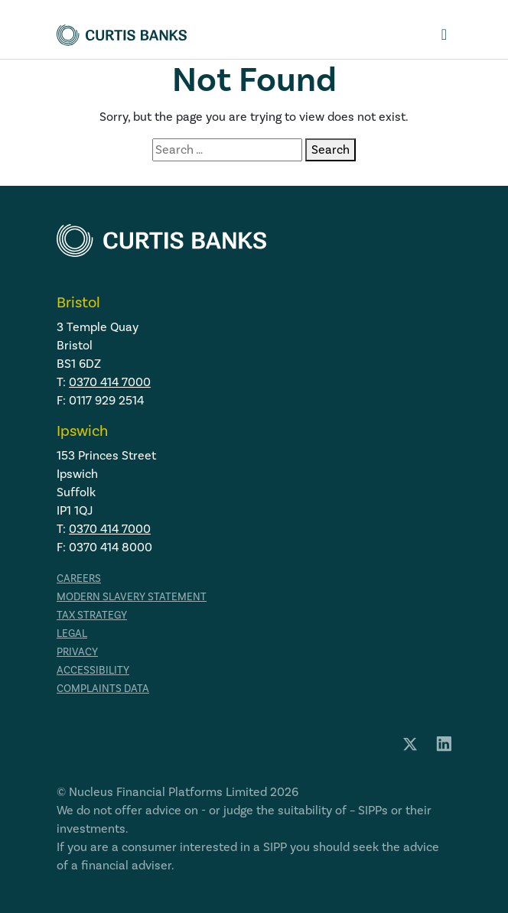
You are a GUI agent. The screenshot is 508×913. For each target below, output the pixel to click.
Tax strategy (92, 615)
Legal (72, 634)
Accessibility (93, 670)
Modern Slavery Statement (132, 597)
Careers (79, 579)
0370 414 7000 (110, 382)
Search (330, 150)
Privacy (77, 652)
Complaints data (103, 689)
